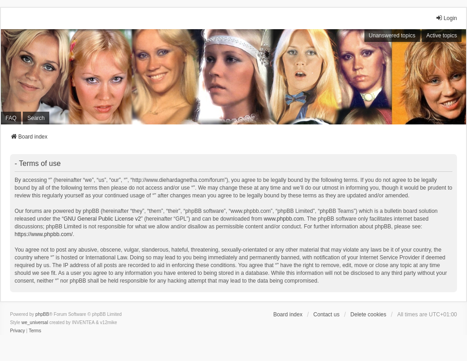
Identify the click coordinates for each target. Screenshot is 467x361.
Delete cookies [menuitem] (368, 314)
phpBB (42, 314)
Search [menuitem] (36, 118)
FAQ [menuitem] (10, 118)
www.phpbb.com (284, 219)
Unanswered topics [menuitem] (392, 35)
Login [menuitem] (446, 18)
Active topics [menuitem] (441, 35)
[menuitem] (17, 331)
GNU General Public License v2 (101, 219)
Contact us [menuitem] (326, 314)
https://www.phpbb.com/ (44, 234)
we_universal (34, 322)
